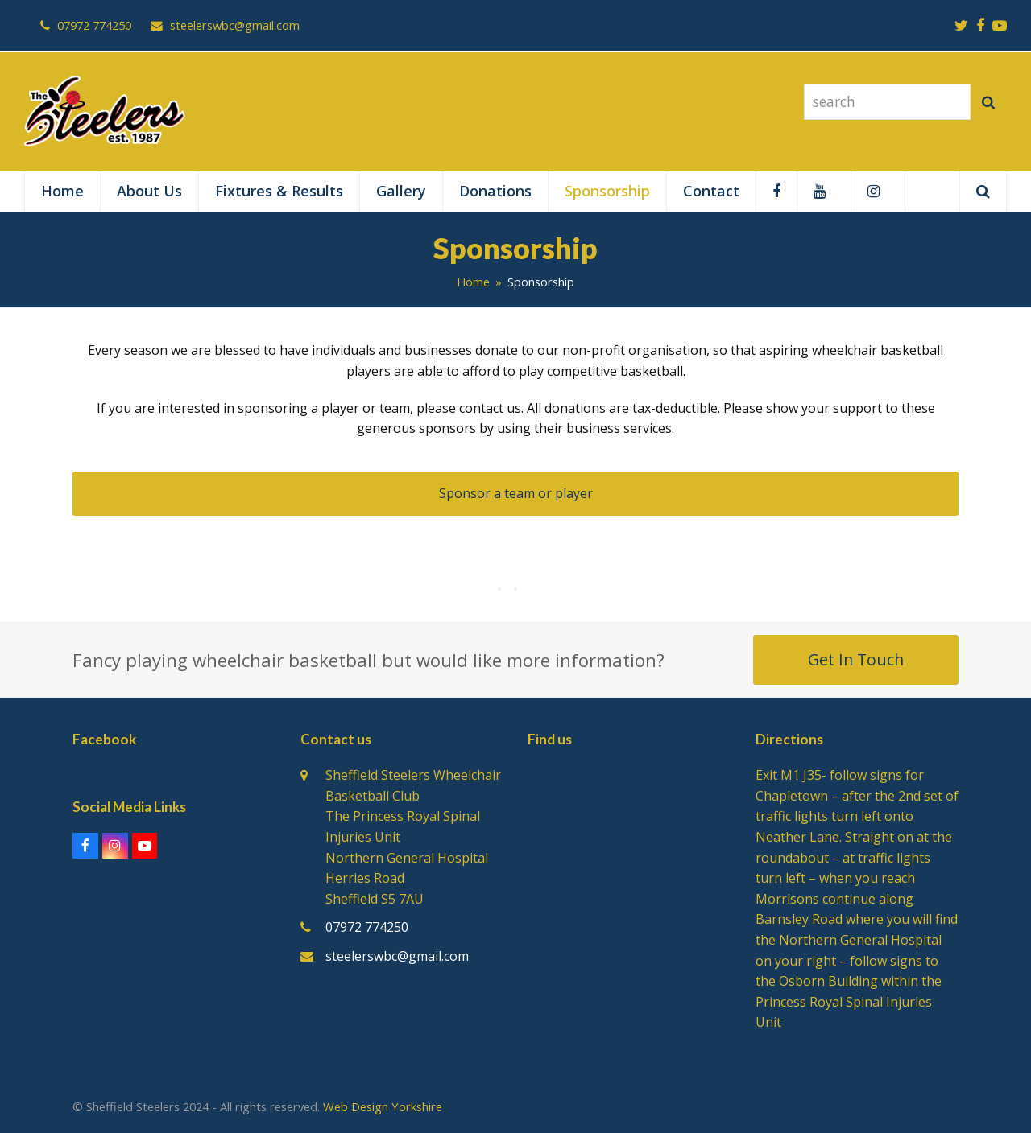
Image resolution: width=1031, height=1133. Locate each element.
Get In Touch (856, 659)
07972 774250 (366, 927)
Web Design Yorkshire (382, 1106)
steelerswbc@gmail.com (397, 956)
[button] (983, 191)
